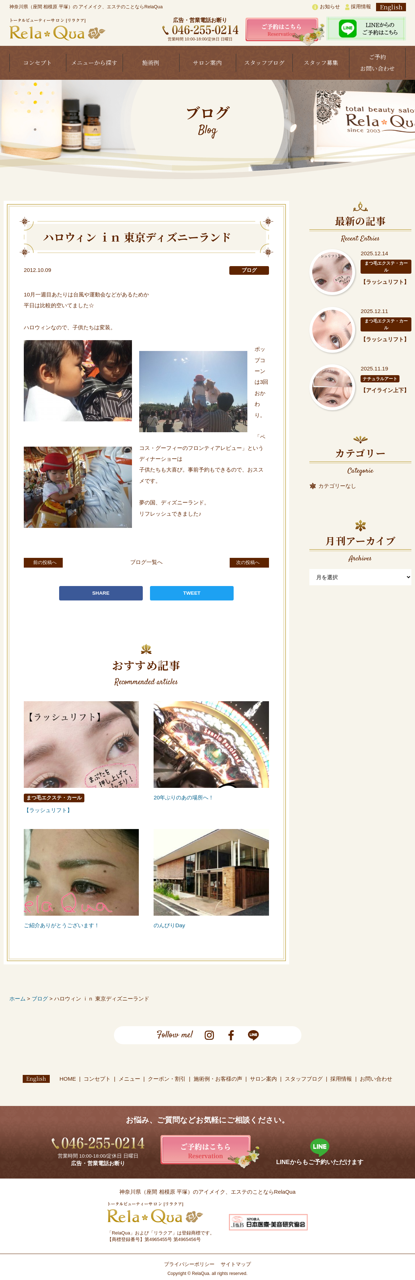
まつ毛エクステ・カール (54, 797)
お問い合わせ (376, 1079)
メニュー (129, 1079)
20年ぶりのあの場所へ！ (184, 797)
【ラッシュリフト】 (48, 810)
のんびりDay (169, 925)
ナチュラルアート (380, 378)
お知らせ (326, 7)
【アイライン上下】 (385, 390)
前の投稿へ (50, 562)
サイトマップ (236, 1264)
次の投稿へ (242, 562)
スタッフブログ (264, 62)
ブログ (249, 270)
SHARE (101, 593)
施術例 (150, 62)
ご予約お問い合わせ (377, 63)
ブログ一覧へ (146, 562)
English (391, 7)
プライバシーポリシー (189, 1264)
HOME (68, 1079)
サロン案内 (207, 62)
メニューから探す (94, 62)
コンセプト (37, 62)
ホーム (17, 998)
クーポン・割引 (167, 1079)
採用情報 (358, 7)
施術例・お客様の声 (218, 1079)
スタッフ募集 (321, 62)
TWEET (191, 593)
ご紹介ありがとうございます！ (62, 925)
